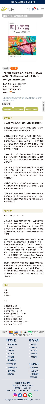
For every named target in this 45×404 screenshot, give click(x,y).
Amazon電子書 (31, 109)
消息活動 (11, 357)
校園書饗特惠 (12, 368)
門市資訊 (11, 350)
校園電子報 (34, 368)
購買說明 (6, 104)
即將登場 (34, 357)
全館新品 (34, 344)
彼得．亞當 (12, 84)
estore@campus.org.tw (25, 385)
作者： (4, 84)
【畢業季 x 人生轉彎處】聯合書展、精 (22, 2)
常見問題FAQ (12, 344)
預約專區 (11, 374)
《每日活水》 (34, 371)
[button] (29, 9)
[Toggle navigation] (42, 9)
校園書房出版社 (15, 86)
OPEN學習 (33, 377)
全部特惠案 (11, 371)
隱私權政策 (11, 360)
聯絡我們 (11, 347)
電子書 (14, 68)
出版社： (5, 86)
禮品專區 (34, 350)
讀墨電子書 (7, 109)
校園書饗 (34, 353)
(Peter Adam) (21, 84)
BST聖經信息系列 (14, 89)
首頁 (5, 15)
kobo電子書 (19, 109)
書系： (4, 89)
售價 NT (5, 92)
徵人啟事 (11, 353)
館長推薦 (34, 347)
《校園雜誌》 (34, 374)
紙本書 (6, 68)
